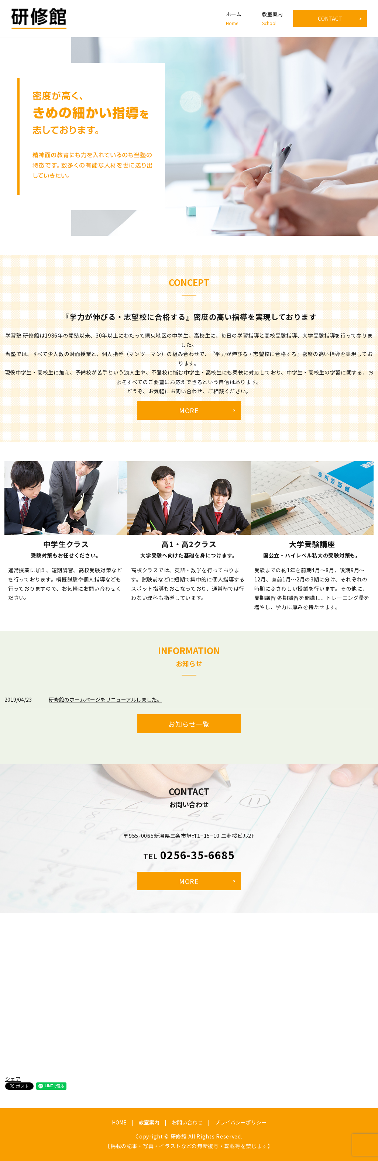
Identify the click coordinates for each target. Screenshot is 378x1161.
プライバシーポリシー (241, 1122)
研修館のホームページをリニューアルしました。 (105, 699)
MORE (189, 410)
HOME (119, 1122)
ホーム (233, 18)
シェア (13, 1078)
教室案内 (272, 18)
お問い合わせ (187, 1122)
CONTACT (330, 18)
